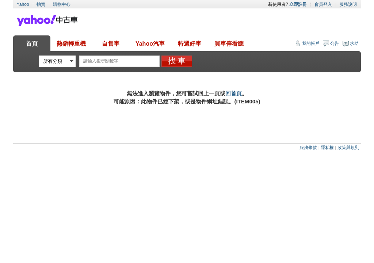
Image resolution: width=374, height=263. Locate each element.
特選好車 (189, 44)
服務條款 (308, 147)
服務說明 (348, 4)
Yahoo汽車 (150, 44)
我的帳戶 (311, 43)
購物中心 (61, 4)
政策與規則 (348, 147)
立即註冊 (298, 4)
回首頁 (233, 93)
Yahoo (23, 4)
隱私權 (327, 147)
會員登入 (323, 4)
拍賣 (41, 4)
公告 (334, 43)
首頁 (32, 44)
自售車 (110, 44)
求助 (354, 43)
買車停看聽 (229, 44)
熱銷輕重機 (71, 44)
